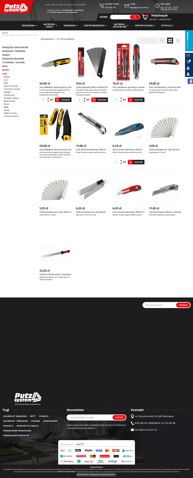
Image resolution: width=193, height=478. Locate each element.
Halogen (7, 91)
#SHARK (35, 420)
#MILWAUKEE (50, 420)
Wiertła (6, 76)
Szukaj (183, 304)
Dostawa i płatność (75, 5)
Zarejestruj (165, 19)
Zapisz (119, 416)
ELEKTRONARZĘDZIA (95, 25)
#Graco (44, 415)
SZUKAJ (103, 17)
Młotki (6, 107)
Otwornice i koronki (13, 62)
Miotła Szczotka (10, 113)
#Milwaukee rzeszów (16, 434)
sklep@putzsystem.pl (139, 7)
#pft (33, 415)
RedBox (6, 54)
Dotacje (168, 25)
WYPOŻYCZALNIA (145, 25)
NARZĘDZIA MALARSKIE (13, 58)
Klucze (6, 103)
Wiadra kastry (9, 100)
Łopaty (6, 110)
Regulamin (57, 5)
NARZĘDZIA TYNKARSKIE (13, 51)
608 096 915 (110, 7)
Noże (6, 79)
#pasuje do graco (27, 425)
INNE (4, 73)
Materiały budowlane (121, 25)
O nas (47, 5)
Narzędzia (71, 25)
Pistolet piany (9, 94)
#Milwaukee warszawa (17, 429)
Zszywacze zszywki (12, 88)
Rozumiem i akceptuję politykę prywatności (95, 474)
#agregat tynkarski (15, 420)
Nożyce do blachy (11, 85)
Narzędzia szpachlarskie (15, 47)
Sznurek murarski (11, 116)
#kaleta (8, 425)
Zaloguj (153, 19)
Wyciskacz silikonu (11, 97)
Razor (5, 69)
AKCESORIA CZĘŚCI (50, 25)
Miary (6, 82)
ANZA (5, 66)
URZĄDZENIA (28, 25)
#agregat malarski (15, 415)
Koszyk (58, 99)
